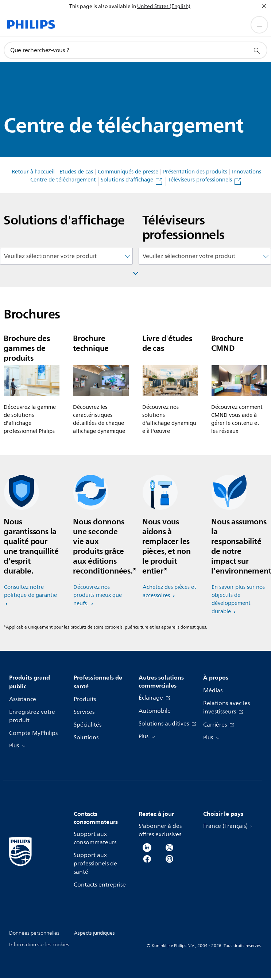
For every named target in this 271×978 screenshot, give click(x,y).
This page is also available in (102, 6)
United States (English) (163, 6)
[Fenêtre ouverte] (135, 273)
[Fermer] (264, 5)
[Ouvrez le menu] (259, 25)
